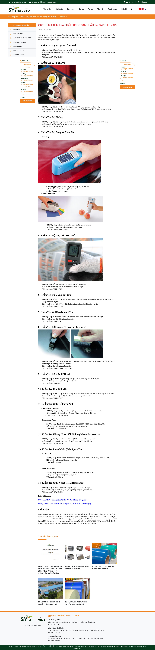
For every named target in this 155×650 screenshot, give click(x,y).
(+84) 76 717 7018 (27, 71)
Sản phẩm (71, 9)
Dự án (81, 9)
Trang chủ (47, 9)
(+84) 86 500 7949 (27, 80)
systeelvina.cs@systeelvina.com (46, 2)
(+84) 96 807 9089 (127, 77)
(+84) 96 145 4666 (127, 73)
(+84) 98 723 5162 (27, 75)
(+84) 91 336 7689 (127, 69)
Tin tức (90, 9)
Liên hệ (124, 9)
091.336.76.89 (127, 87)
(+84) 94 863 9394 (27, 84)
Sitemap (144, 2)
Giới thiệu (59, 9)
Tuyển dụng (112, 9)
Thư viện (100, 9)
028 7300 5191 (27, 101)
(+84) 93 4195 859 (27, 91)
